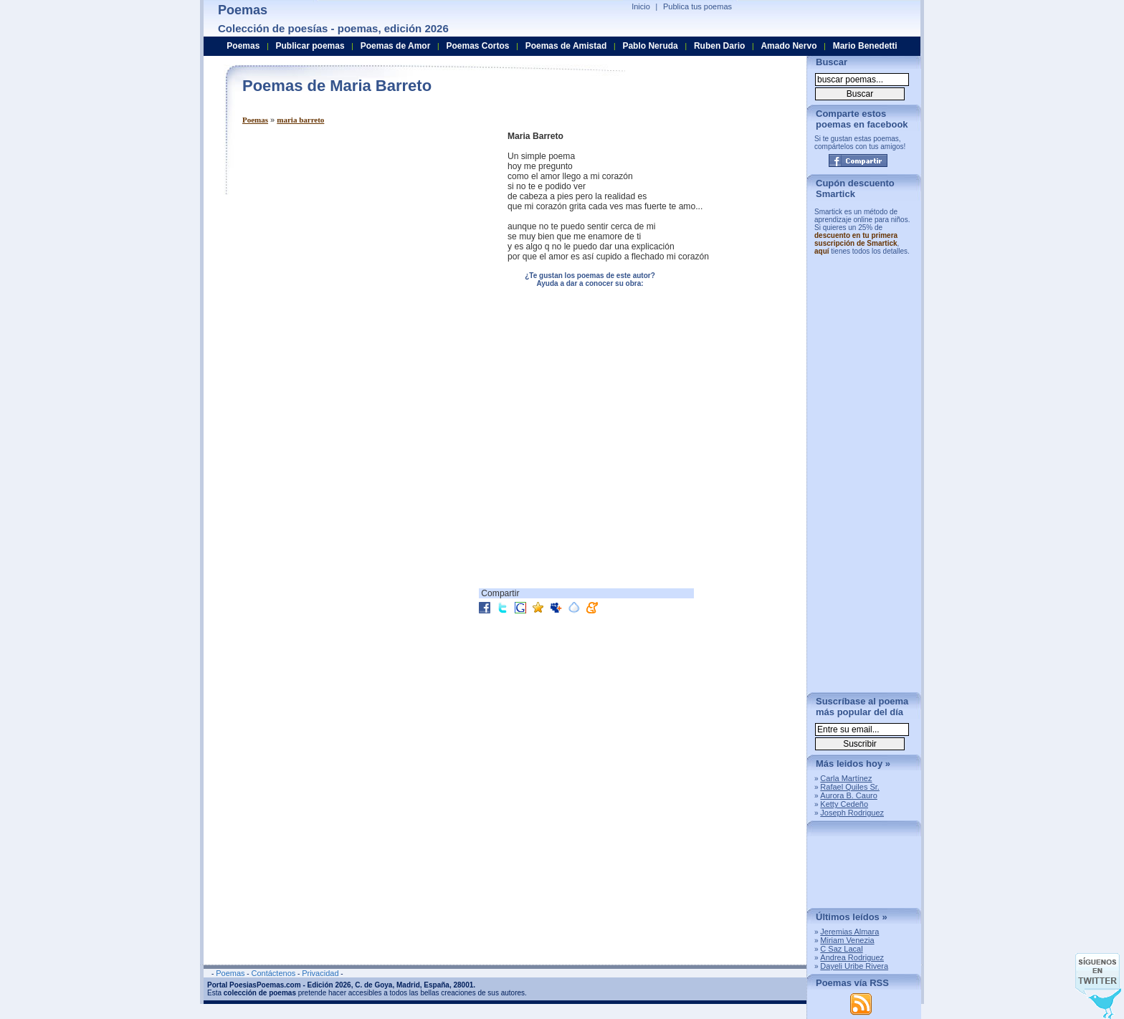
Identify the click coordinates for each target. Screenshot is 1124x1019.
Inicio (641, 6)
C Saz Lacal (841, 948)
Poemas (255, 119)
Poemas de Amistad (566, 46)
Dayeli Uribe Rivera (854, 966)
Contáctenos (273, 973)
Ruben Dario (719, 46)
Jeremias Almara (849, 931)
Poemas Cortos (477, 46)
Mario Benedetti (865, 46)
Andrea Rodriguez (852, 957)
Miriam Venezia (847, 940)
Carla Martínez (846, 778)
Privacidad (320, 973)
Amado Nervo (788, 46)
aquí (821, 251)
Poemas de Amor (396, 46)
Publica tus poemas (697, 6)
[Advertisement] (362, 231)
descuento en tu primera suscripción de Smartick (855, 239)
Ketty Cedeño (844, 804)
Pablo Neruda (649, 46)
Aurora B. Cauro (848, 795)
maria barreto (300, 119)
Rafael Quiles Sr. (850, 787)
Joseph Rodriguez (852, 812)
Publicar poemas (310, 46)
